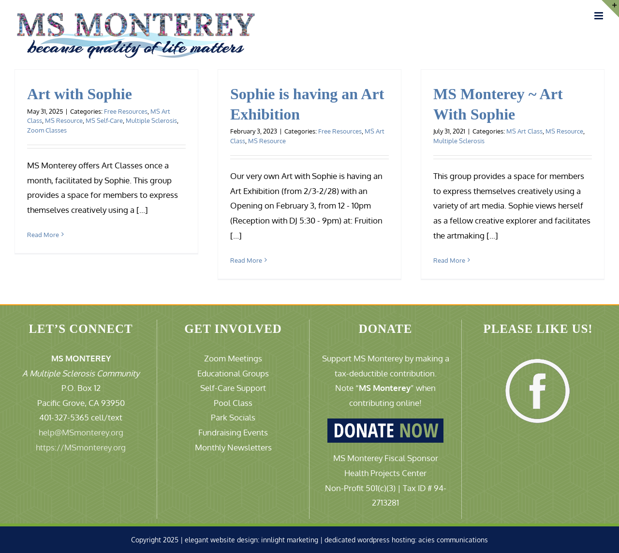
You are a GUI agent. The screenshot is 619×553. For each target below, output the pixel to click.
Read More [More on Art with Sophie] (43, 235)
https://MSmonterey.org (81, 447)
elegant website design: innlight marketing (251, 540)
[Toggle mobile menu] (599, 16)
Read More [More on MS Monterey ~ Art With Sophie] (449, 260)
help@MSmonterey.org (81, 432)
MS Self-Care (104, 120)
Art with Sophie (79, 94)
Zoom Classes (47, 130)
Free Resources (125, 111)
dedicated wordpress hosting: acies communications (406, 540)
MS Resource (64, 120)
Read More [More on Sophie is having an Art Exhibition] (246, 260)
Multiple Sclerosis (151, 120)
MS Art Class (524, 131)
